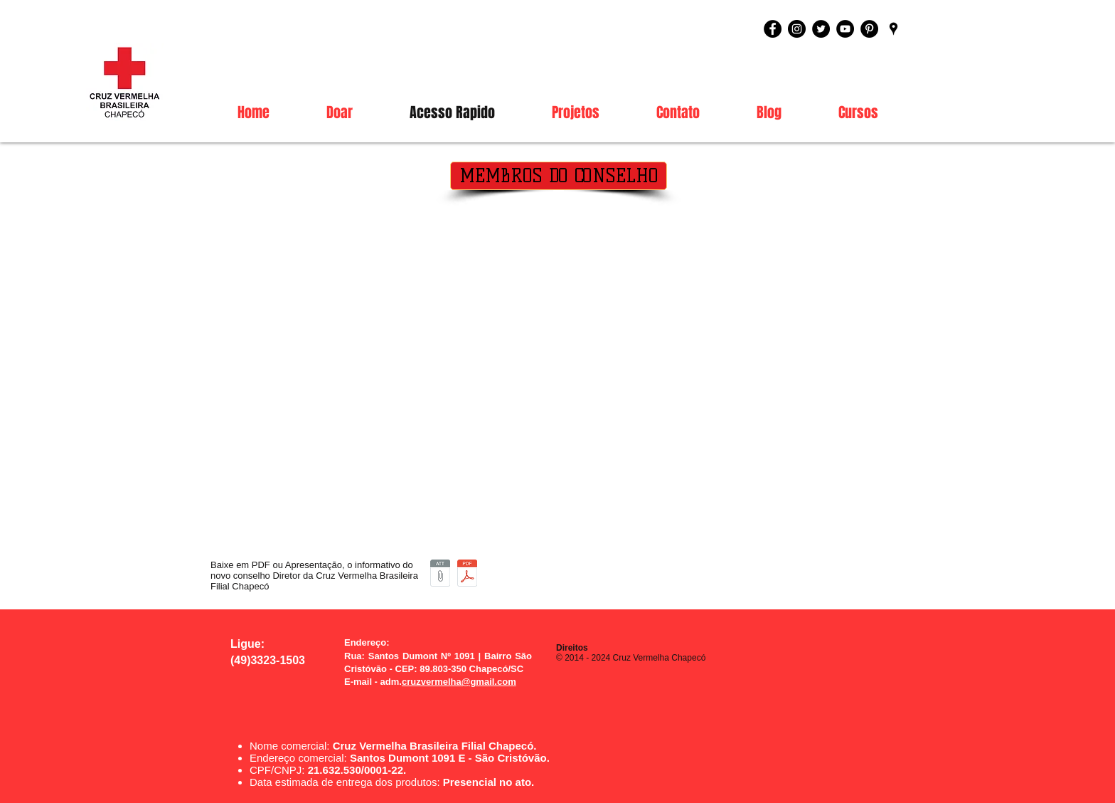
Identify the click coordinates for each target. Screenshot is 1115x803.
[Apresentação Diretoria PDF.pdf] (467, 575)
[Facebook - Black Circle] (772, 29)
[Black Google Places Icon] (893, 29)
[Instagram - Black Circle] (797, 29)
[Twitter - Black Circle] (821, 29)
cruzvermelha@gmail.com (459, 681)
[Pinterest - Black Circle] (869, 29)
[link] (907, 89)
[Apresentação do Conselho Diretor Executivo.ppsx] (440, 575)
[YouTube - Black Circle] (845, 29)
